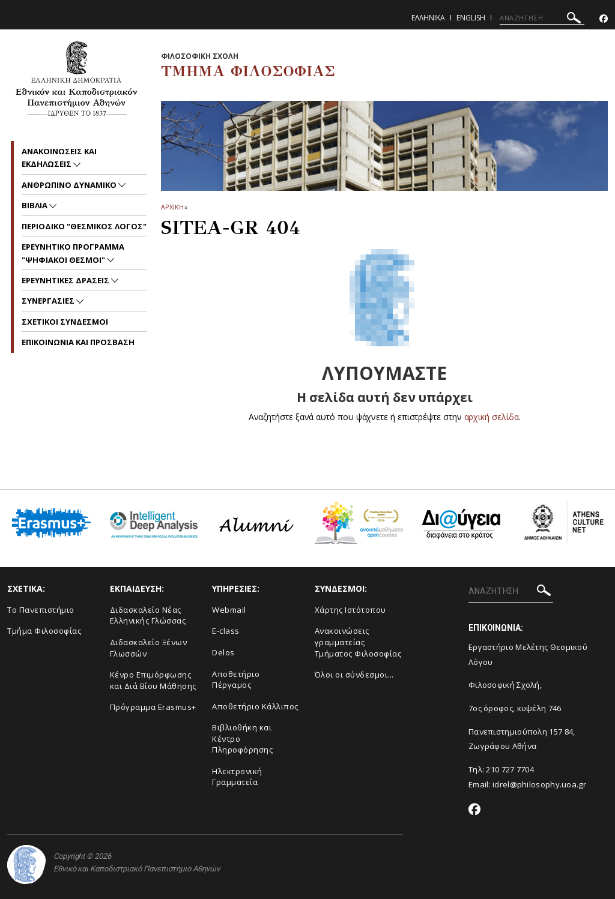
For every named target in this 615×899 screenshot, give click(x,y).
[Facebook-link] (603, 19)
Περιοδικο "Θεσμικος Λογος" (84, 226)
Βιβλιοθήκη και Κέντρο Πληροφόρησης (242, 738)
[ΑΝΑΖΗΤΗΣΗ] (542, 18)
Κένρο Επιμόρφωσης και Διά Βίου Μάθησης (153, 680)
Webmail (229, 609)
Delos (223, 652)
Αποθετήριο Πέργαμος (235, 680)
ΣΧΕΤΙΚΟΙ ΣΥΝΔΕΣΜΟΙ (65, 321)
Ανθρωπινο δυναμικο (70, 184)
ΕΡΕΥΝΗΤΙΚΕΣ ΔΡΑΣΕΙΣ (66, 280)
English (470, 18)
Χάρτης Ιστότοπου (350, 609)
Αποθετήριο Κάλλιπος (255, 706)
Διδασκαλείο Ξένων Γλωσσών (148, 648)
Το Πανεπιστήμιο (40, 609)
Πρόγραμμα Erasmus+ (153, 707)
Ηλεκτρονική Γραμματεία (237, 777)
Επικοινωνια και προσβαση (78, 342)
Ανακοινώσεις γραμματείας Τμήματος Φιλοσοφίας (358, 641)
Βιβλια (35, 205)
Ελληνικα (428, 18)
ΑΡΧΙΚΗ (172, 206)
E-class (226, 630)
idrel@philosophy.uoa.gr (539, 784)
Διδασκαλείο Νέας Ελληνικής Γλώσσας (148, 615)
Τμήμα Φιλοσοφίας (44, 630)
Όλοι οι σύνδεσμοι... (354, 674)
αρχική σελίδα (491, 416)
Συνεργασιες (49, 300)
